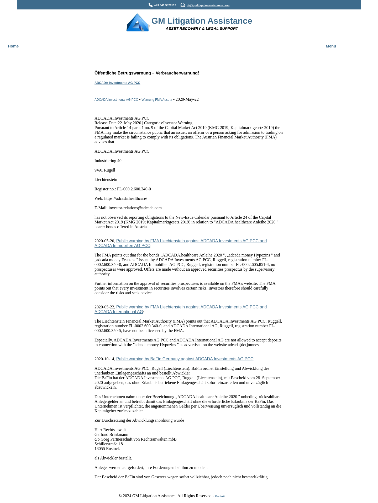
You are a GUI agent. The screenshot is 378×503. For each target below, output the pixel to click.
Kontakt (220, 496)
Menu (331, 46)
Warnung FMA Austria (156, 99)
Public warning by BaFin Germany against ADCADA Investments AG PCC (185, 359)
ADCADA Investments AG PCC (117, 83)
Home (13, 46)
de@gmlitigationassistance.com (208, 5)
